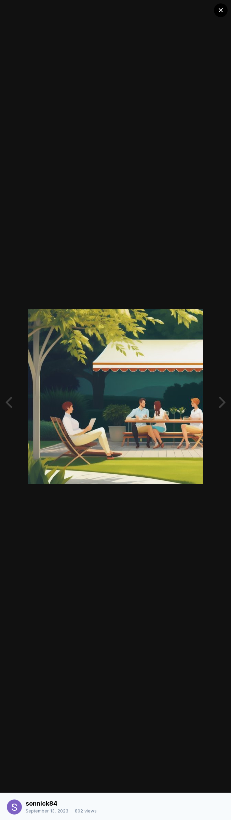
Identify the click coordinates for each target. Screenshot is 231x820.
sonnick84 (41, 803)
